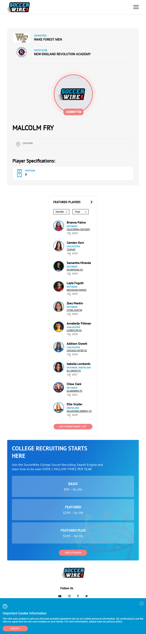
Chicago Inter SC (77, 350)
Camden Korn (75, 243)
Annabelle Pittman (79, 323)
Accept (15, 628)
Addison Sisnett (77, 344)
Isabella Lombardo (78, 364)
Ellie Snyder (74, 404)
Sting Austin (74, 310)
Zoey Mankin (75, 303)
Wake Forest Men (48, 39)
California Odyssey (78, 229)
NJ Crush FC (74, 370)
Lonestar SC (74, 330)
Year (77, 211)
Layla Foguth (75, 283)
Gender (60, 211)
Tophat (71, 249)
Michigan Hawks (76, 290)
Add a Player (73, 552)
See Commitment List (73, 426)
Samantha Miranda (79, 263)
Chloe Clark (74, 384)
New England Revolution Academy (62, 54)
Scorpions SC (75, 269)
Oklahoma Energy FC (79, 411)
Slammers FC (74, 391)
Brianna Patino (76, 222)
